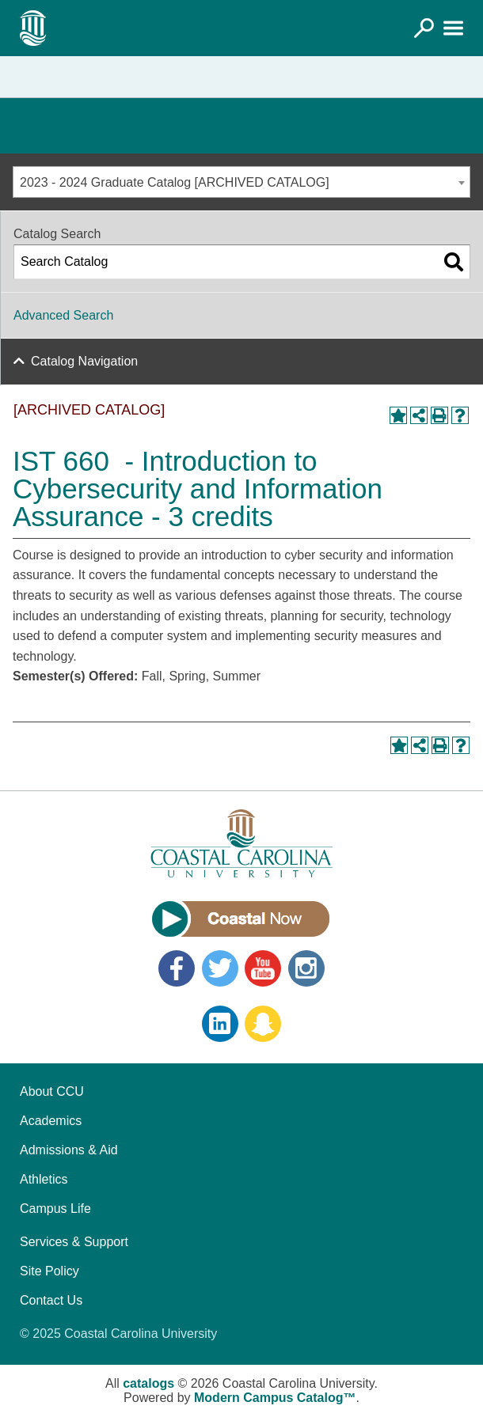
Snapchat (263, 1024)
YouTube (263, 968)
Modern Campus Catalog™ (275, 1397)
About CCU (52, 1091)
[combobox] (241, 182)
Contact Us (51, 1300)
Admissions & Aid (69, 1150)
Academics (51, 1120)
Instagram (306, 968)
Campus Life (55, 1208)
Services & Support (74, 1241)
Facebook (176, 968)
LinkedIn (220, 1024)
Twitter (220, 968)
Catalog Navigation (84, 361)
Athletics (43, 1179)
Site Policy (49, 1271)
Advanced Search (63, 315)
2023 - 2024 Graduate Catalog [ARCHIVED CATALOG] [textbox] (174, 182)
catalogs (148, 1383)
